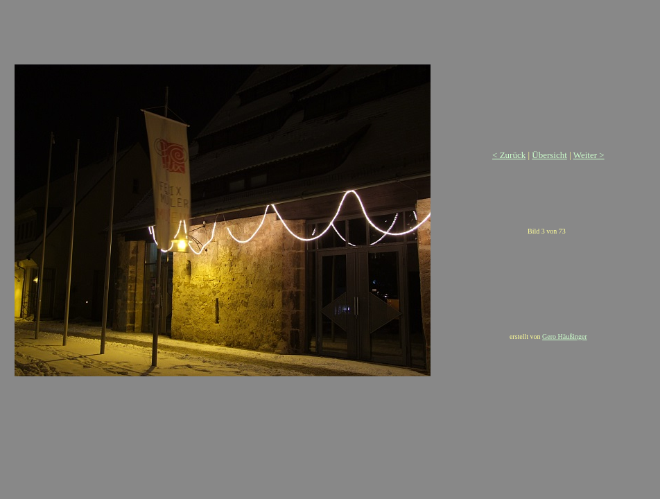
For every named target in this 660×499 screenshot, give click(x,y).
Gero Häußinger (564, 336)
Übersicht (549, 155)
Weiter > (589, 155)
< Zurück (509, 155)
